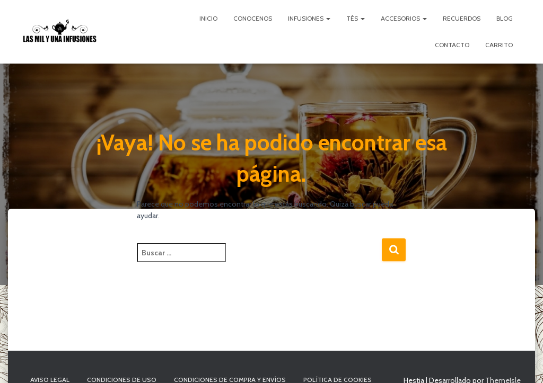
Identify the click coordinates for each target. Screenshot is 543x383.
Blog (504, 18)
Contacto (452, 45)
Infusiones (309, 18)
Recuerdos (461, 18)
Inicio (208, 18)
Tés (355, 18)
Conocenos (252, 18)
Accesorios (404, 18)
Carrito (499, 45)
